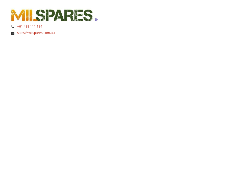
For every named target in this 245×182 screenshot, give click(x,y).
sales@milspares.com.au (36, 32)
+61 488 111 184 (29, 26)
